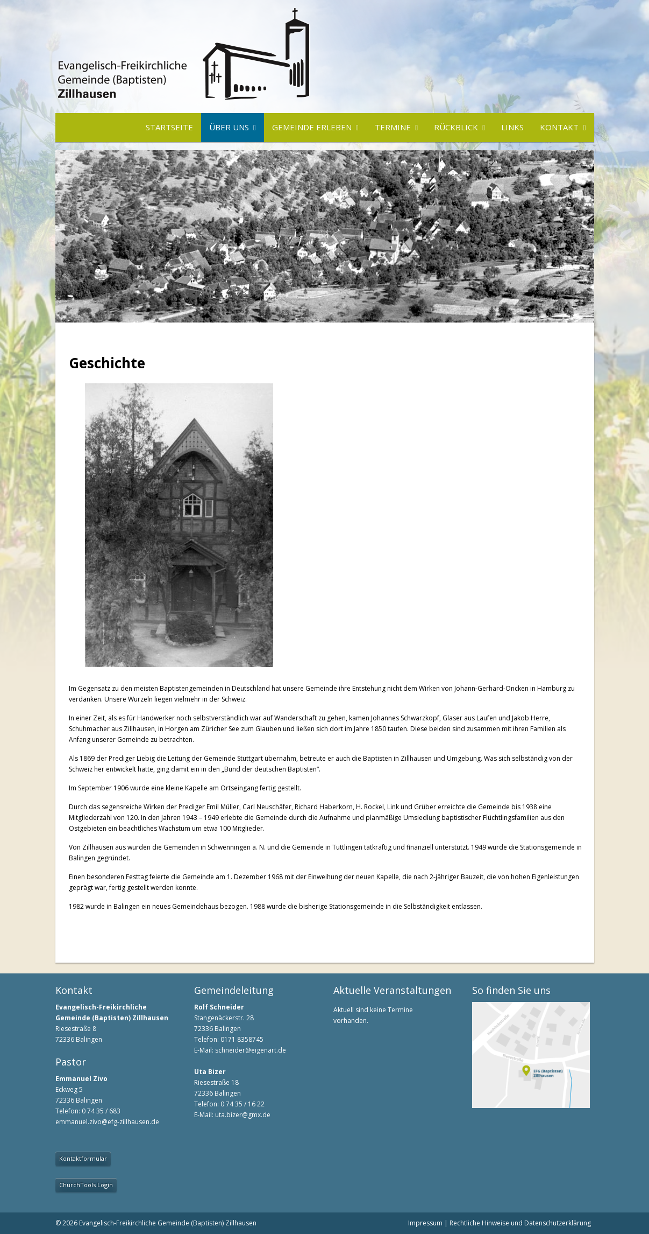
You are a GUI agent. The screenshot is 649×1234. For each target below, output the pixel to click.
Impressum (425, 1223)
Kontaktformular (83, 1158)
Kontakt (559, 127)
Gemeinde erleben (312, 127)
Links (512, 127)
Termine (393, 127)
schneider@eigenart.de (250, 1050)
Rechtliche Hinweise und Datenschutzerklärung (520, 1223)
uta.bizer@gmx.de (242, 1114)
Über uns (229, 127)
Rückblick (456, 127)
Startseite (169, 127)
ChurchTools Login (86, 1185)
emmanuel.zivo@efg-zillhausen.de (107, 1121)
